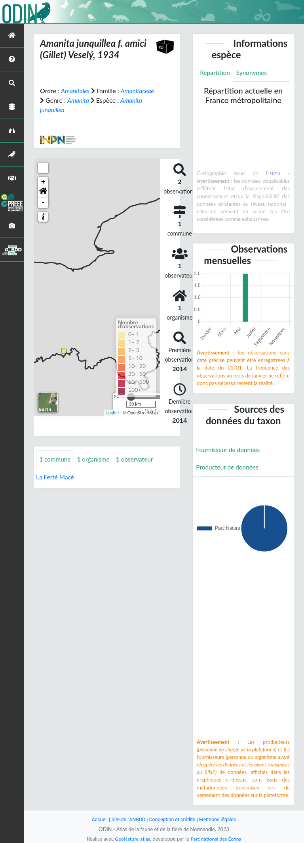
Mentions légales (219, 819)
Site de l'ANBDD (127, 819)
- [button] (43, 202)
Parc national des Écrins (216, 838)
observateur (137, 459)
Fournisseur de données (229, 450)
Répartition (215, 73)
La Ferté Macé (56, 477)
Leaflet (112, 412)
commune (55, 459)
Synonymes (253, 73)
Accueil (97, 819)
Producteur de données (228, 468)
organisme (95, 459)
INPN (274, 174)
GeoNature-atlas (131, 838)
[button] (43, 192)
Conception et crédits (172, 819)
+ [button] (43, 181)
